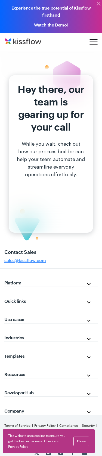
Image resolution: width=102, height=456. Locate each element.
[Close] (98, 4)
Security (88, 425)
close (81, 441)
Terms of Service (17, 425)
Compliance (68, 425)
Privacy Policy (44, 425)
